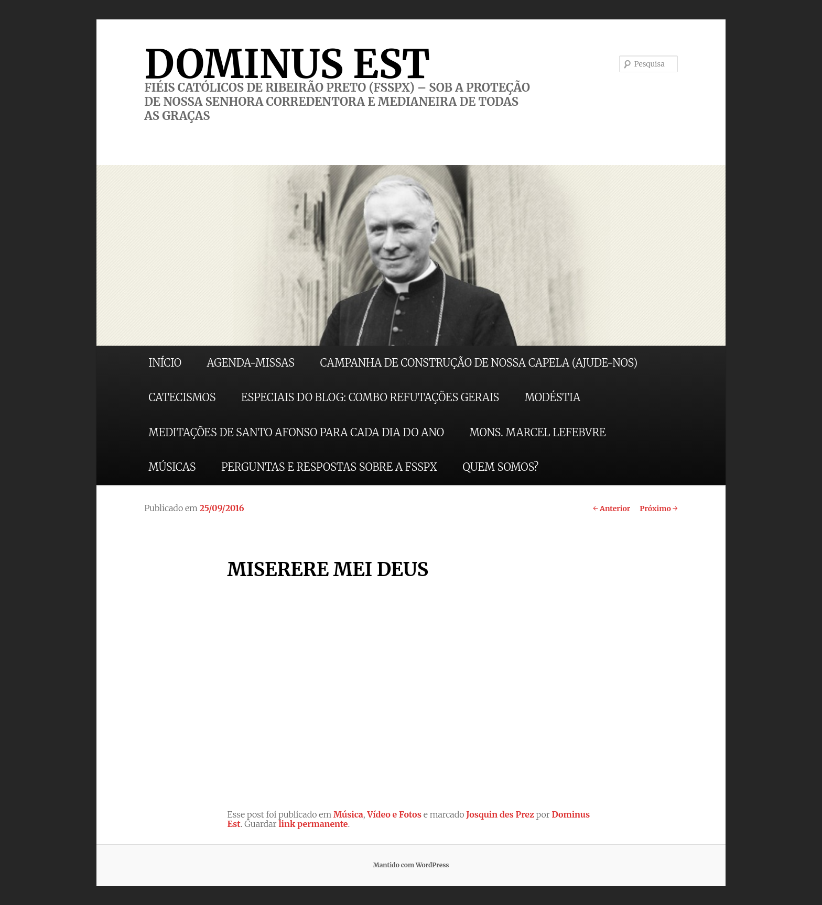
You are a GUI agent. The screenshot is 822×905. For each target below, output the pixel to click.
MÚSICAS (172, 466)
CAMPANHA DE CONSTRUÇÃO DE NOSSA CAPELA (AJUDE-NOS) (479, 362)
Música (348, 814)
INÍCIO (164, 362)
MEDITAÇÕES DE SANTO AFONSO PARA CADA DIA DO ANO (296, 432)
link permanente (313, 824)
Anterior (611, 508)
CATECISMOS (181, 397)
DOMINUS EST (287, 64)
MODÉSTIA (552, 397)
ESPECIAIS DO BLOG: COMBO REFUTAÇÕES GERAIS (370, 397)
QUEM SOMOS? (500, 466)
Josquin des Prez (500, 814)
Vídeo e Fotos (394, 814)
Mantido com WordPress (411, 865)
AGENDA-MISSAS (251, 362)
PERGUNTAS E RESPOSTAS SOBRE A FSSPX (329, 466)
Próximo (659, 508)
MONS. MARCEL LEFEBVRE (537, 432)
